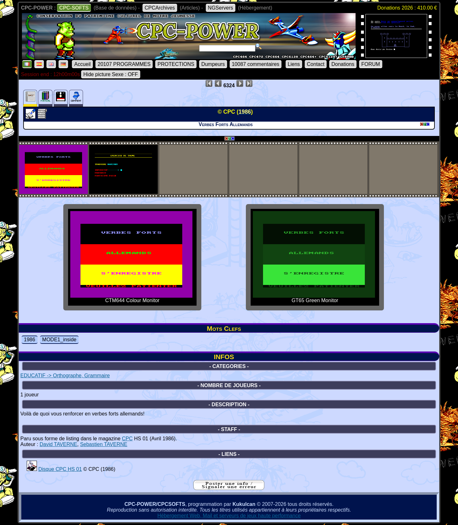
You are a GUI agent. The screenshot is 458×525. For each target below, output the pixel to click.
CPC (127, 438)
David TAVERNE (58, 444)
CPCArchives (160, 8)
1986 (29, 339)
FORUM (370, 64)
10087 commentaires (255, 64)
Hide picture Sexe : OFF (110, 74)
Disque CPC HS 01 (60, 469)
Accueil (82, 64)
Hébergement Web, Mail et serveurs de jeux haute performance (229, 515)
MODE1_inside (59, 339)
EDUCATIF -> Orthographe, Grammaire (65, 375)
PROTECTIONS (175, 64)
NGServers (220, 8)
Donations (342, 64)
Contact (315, 64)
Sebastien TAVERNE (104, 444)
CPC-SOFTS (73, 8)
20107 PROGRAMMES (124, 64)
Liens (294, 64)
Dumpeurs (213, 64)
